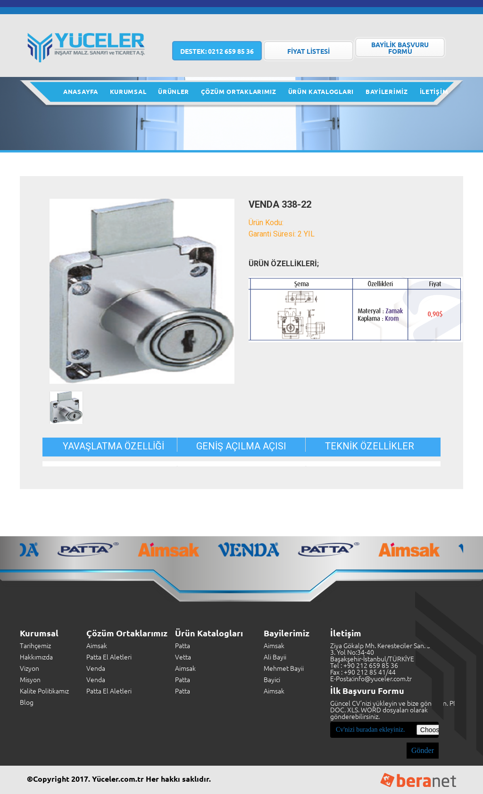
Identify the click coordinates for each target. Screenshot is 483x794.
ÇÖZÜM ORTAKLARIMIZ (238, 91)
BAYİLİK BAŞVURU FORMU (400, 47)
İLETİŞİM (434, 91)
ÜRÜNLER (173, 91)
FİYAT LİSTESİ (308, 51)
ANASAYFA (80, 91)
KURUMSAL (128, 91)
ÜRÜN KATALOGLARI (321, 91)
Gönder (422, 750)
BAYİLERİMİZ (387, 91)
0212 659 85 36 (217, 51)
